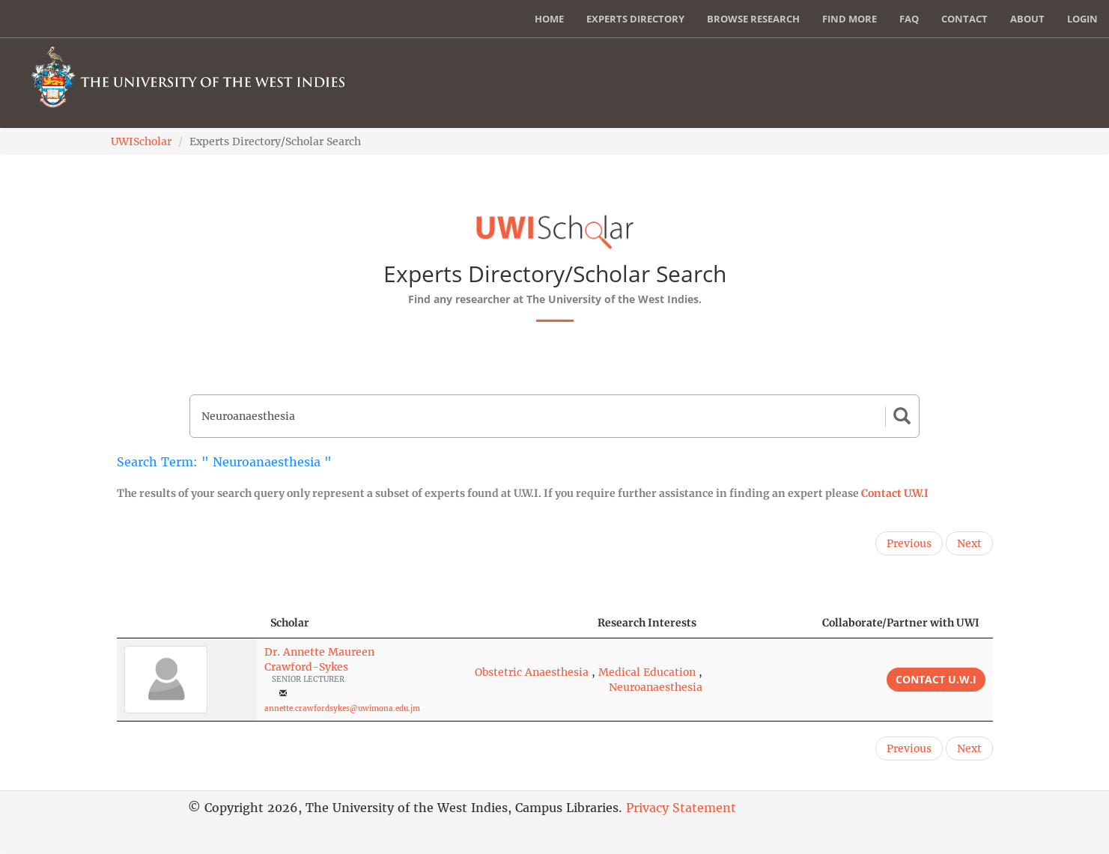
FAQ (909, 18)
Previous (909, 543)
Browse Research (753, 18)
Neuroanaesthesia (655, 687)
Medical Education (647, 672)
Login (1082, 18)
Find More (849, 18)
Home (549, 18)
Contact (964, 18)
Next (969, 543)
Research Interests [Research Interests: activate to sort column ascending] (647, 622)
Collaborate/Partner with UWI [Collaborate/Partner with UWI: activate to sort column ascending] (900, 622)
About (1027, 18)
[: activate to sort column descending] (187, 623)
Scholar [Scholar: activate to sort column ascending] (289, 622)
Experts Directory (635, 18)
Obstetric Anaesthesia (532, 672)
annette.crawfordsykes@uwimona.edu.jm (342, 708)
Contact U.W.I (895, 493)
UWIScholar (141, 141)
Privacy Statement (681, 807)
